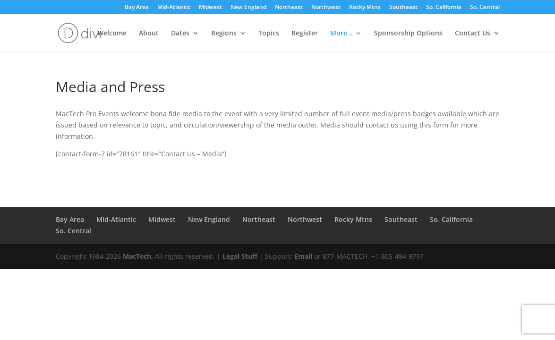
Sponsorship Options (408, 33)
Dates (180, 33)
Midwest (210, 7)
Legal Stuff (239, 256)
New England (248, 7)
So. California (443, 7)
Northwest (326, 7)
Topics (268, 33)
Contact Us (472, 33)
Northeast (289, 7)
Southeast (403, 7)
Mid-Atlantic (173, 7)
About (149, 33)
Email (303, 256)
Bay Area (137, 7)
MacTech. (138, 256)
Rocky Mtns (365, 7)
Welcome (112, 33)
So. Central (485, 7)
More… (341, 33)
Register (304, 33)
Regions (224, 33)
